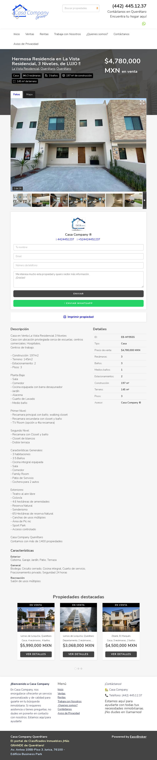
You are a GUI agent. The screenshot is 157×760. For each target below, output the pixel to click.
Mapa (29, 94)
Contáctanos (121, 34)
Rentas (44, 34)
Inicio (17, 34)
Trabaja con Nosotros (67, 34)
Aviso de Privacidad (26, 44)
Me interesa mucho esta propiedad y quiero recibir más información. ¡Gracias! (78, 279)
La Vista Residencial (25, 69)
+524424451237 (89, 239)
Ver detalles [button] (36, 654)
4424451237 (65, 239)
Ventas (29, 34)
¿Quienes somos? (97, 34)
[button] (14, 633)
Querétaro (48, 69)
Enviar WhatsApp (78, 303)
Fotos (16, 94)
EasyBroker (138, 737)
